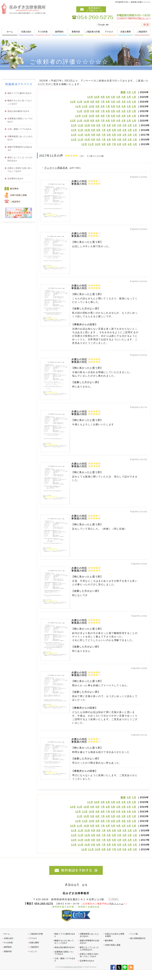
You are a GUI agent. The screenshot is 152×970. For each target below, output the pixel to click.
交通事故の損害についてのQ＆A (19, 120)
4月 (118, 97)
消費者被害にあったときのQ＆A (19, 138)
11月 (80, 102)
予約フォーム (116, 903)
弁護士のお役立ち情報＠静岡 (114, 935)
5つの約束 (43, 31)
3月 (129, 92)
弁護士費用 (125, 31)
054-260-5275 (43, 903)
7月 (103, 102)
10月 (97, 97)
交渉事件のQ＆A (15, 178)
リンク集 (134, 934)
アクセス (109, 31)
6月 (108, 97)
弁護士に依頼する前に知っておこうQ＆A (19, 169)
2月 (129, 97)
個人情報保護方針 (138, 938)
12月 (90, 97)
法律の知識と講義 (18, 195)
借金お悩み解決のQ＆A (18, 111)
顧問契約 (59, 31)
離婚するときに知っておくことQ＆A (19, 102)
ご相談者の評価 (92, 31)
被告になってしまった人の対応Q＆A (19, 159)
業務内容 (76, 31)
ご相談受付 (142, 31)
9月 (103, 97)
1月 (134, 92)
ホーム (10, 31)
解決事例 (14, 188)
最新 (123, 92)
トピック (33, 951)
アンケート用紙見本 (56, 168)
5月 (113, 97)
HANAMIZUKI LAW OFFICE (73, 967)
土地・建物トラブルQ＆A (19, 129)
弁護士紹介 (26, 31)
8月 (98, 102)
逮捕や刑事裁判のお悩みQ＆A (19, 148)
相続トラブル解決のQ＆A (19, 93)
